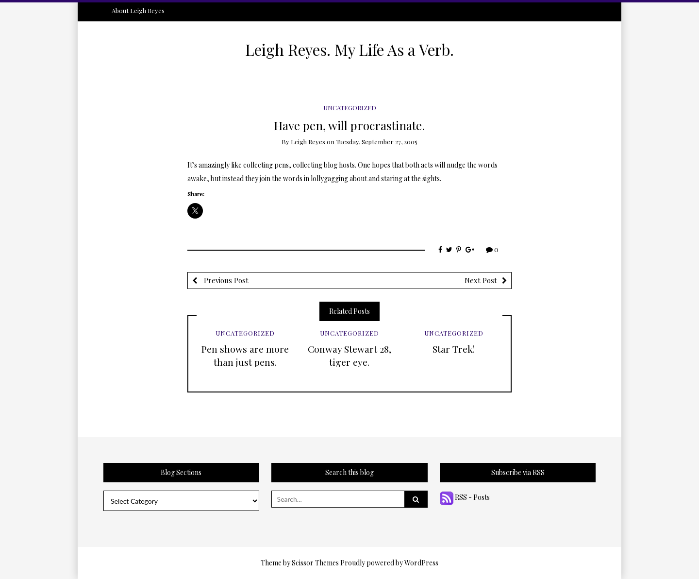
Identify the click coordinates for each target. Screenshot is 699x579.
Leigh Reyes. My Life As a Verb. (349, 49)
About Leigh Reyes (138, 10)
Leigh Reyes (308, 141)
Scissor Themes (315, 562)
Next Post (481, 280)
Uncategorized (349, 107)
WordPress (421, 562)
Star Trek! (454, 348)
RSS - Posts (465, 497)
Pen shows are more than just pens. (245, 355)
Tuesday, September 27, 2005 (376, 141)
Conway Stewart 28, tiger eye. (349, 355)
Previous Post (225, 280)
